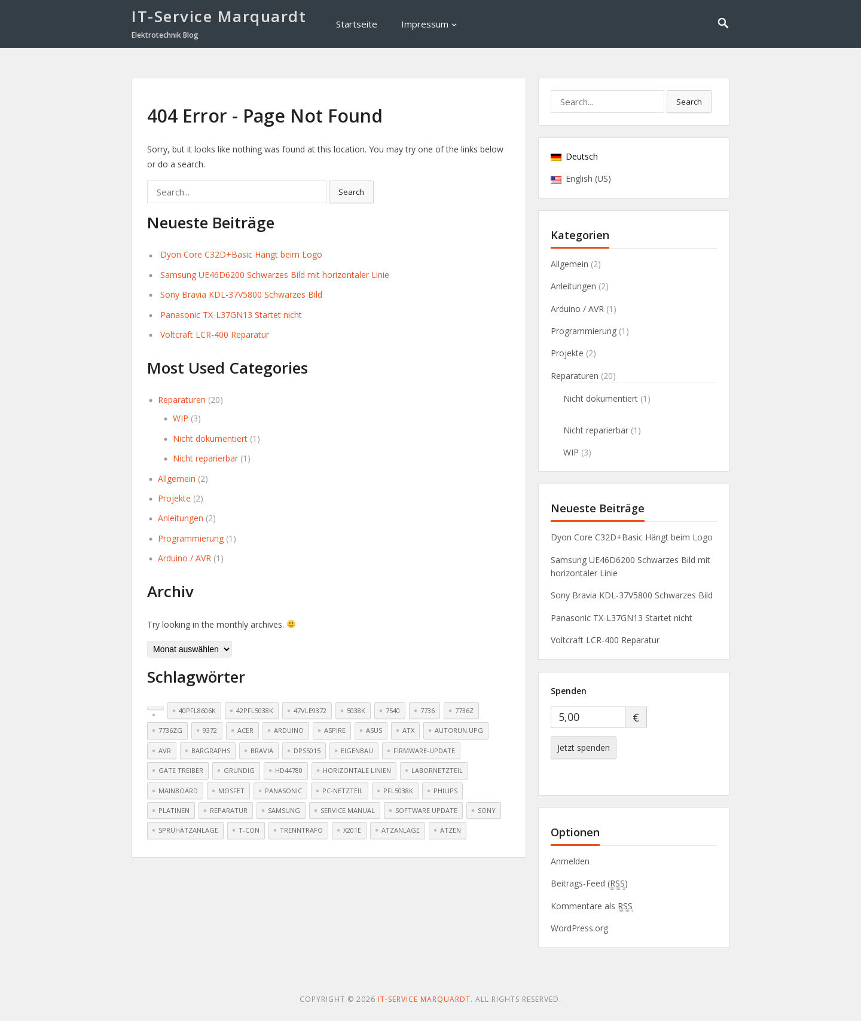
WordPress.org (579, 928)
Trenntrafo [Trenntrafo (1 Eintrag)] (301, 830)
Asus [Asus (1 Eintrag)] (374, 730)
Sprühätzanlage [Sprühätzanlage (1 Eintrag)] (188, 830)
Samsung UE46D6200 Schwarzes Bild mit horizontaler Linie (274, 274)
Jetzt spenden (583, 747)
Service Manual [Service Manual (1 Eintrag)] (347, 810)
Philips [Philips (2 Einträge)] (445, 790)
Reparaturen (182, 399)
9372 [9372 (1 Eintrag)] (210, 730)
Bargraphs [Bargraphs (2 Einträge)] (210, 750)
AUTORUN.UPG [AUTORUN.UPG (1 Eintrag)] (459, 730)
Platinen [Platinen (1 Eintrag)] (174, 810)
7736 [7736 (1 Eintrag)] (427, 710)
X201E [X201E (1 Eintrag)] (352, 830)
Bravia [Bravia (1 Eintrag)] (262, 750)
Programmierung (191, 538)
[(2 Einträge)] (155, 708)
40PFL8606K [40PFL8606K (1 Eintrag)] (197, 710)
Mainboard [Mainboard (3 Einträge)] (178, 790)
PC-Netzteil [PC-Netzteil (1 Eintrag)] (342, 790)
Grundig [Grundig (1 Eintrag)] (239, 770)
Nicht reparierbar (205, 458)
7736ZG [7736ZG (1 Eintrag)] (170, 730)
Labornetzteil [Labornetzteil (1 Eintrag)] (437, 770)
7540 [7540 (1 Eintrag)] (393, 710)
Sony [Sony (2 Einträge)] (487, 810)
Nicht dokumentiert (210, 438)
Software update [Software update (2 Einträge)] (426, 810)
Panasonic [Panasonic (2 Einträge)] (283, 790)
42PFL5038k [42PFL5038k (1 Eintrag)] (254, 710)
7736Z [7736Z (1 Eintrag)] (464, 710)
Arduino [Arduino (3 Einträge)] (289, 730)
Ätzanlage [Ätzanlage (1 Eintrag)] (400, 830)
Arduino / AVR (184, 558)
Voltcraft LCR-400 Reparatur (214, 334)
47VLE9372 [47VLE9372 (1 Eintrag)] (310, 710)
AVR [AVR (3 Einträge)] (164, 750)
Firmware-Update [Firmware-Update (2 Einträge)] (424, 750)
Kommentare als (592, 906)
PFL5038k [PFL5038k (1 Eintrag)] (398, 790)
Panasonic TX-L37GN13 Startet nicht (231, 314)
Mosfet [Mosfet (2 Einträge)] (231, 790)
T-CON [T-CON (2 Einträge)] (249, 830)
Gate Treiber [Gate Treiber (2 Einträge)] (180, 770)
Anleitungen (180, 518)
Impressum (424, 24)
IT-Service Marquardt (219, 16)
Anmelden (570, 861)
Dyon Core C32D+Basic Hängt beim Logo (241, 254)
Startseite (356, 24)
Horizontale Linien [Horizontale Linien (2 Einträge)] (357, 770)
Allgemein (177, 478)
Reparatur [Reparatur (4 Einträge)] (229, 810)
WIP (180, 418)
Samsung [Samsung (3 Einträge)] (284, 810)
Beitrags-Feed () (589, 883)
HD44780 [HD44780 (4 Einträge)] (289, 770)
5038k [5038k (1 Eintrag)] (356, 710)
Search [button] (351, 192)
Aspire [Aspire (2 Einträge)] (335, 730)
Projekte (174, 498)
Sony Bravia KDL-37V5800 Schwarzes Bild (241, 294)
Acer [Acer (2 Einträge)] (245, 730)
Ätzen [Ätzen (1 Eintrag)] (450, 830)
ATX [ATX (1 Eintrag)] (408, 730)
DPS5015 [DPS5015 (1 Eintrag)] (307, 750)
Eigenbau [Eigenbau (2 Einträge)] (357, 750)
